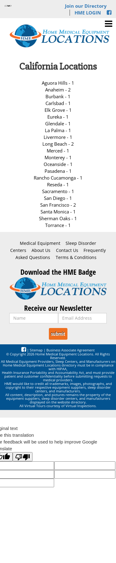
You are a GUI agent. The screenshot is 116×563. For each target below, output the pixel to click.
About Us (41, 250)
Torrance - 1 (58, 225)
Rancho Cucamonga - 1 (58, 178)
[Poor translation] (22, 456)
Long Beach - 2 (58, 144)
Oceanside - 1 (58, 164)
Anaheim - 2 (58, 90)
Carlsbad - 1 (58, 103)
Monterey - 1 (58, 157)
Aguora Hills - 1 (58, 83)
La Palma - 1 (58, 130)
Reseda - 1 (58, 184)
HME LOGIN (88, 13)
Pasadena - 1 (58, 171)
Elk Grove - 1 (58, 110)
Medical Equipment (40, 243)
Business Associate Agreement (70, 350)
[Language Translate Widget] (8, 5)
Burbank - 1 (58, 96)
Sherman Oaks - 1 (58, 218)
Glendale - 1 (58, 123)
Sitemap (36, 350)
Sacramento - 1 (58, 191)
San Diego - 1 (58, 198)
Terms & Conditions (76, 257)
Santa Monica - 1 (58, 212)
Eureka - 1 (58, 117)
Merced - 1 (58, 151)
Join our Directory (86, 6)
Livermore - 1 (58, 137)
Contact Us (67, 250)
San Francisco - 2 (58, 205)
